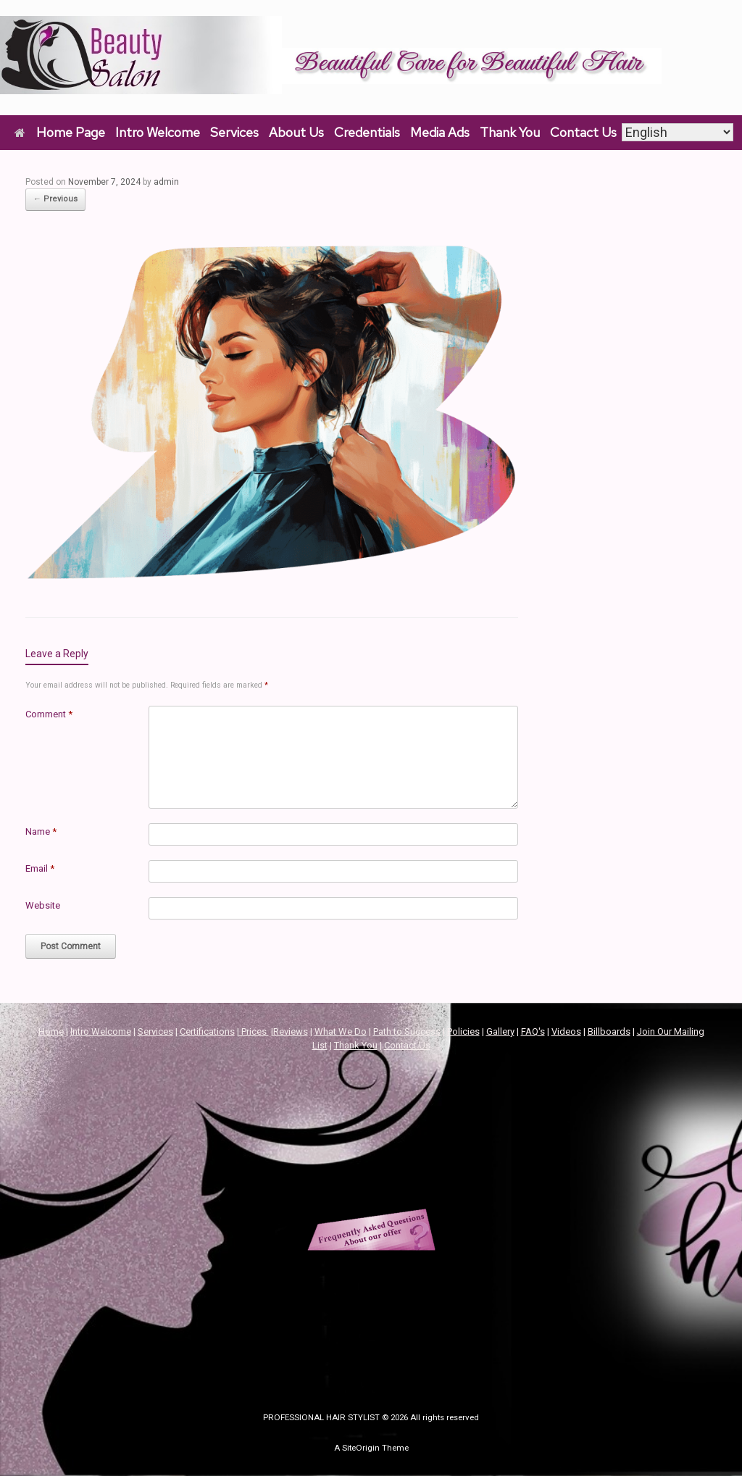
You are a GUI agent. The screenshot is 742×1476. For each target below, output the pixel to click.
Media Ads (440, 132)
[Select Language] (677, 132)
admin (166, 182)
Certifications (207, 1031)
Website (42, 905)
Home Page (59, 132)
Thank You (510, 132)
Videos (566, 1031)
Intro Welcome (157, 132)
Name (41, 831)
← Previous (55, 199)
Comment (48, 714)
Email (39, 868)
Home (51, 1031)
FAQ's (533, 1031)
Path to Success (407, 1031)
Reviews (290, 1031)
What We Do (340, 1031)
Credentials (367, 132)
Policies (463, 1031)
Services (234, 132)
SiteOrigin (361, 1448)
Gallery (500, 1031)
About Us (296, 132)
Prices (254, 1031)
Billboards (609, 1031)
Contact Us (583, 132)
